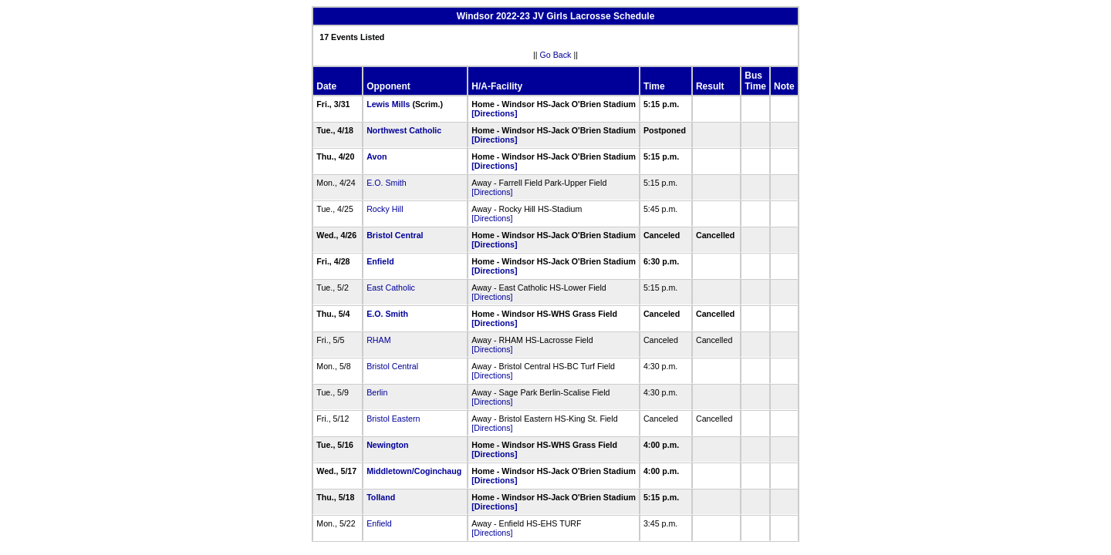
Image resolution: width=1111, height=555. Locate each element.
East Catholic (390, 287)
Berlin (376, 392)
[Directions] (494, 113)
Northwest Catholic (403, 130)
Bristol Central (394, 235)
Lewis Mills (388, 104)
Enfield (380, 261)
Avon (376, 156)
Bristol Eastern (393, 418)
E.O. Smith (386, 182)
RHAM (378, 340)
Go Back (556, 54)
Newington (387, 444)
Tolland (380, 497)
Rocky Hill (384, 209)
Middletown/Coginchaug (413, 471)
